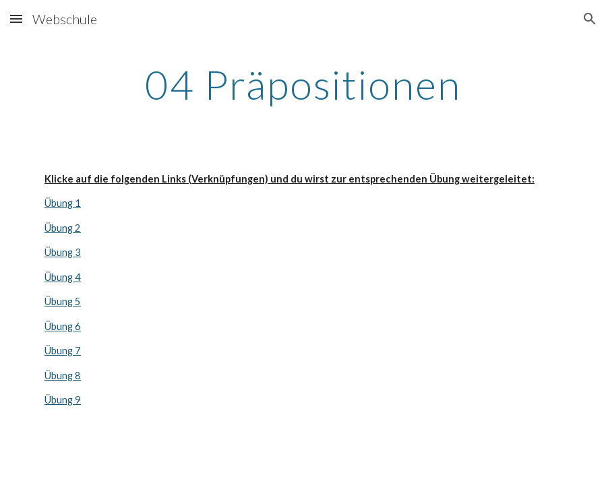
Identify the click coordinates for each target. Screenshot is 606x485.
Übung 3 (62, 252)
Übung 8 (62, 375)
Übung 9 (62, 400)
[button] (16, 18)
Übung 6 (62, 326)
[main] (303, 84)
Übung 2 (62, 228)
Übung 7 (62, 350)
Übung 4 (62, 277)
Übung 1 (62, 203)
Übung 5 (62, 301)
